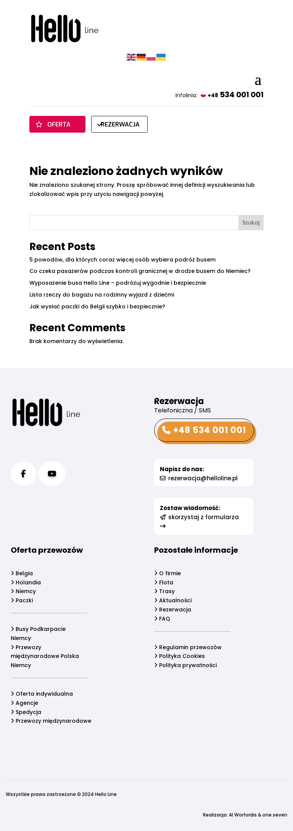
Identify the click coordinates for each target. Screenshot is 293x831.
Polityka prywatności (185, 665)
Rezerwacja (172, 609)
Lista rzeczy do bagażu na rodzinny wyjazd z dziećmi (101, 294)
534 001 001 (232, 94)
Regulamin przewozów (188, 647)
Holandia (24, 582)
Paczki (20, 600)
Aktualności (173, 600)
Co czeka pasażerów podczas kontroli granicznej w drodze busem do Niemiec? (140, 271)
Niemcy (21, 591)
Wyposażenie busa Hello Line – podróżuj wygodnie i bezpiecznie (117, 283)
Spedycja (24, 712)
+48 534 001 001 (204, 430)
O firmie (167, 573)
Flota (163, 582)
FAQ (162, 618)
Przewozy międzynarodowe (49, 721)
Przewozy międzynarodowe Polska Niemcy (43, 656)
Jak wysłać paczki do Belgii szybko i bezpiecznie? (97, 306)
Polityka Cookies (179, 656)
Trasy (164, 591)
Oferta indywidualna (40, 694)
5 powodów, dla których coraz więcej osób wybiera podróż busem (122, 259)
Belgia (20, 573)
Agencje (22, 703)
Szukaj (250, 222)
